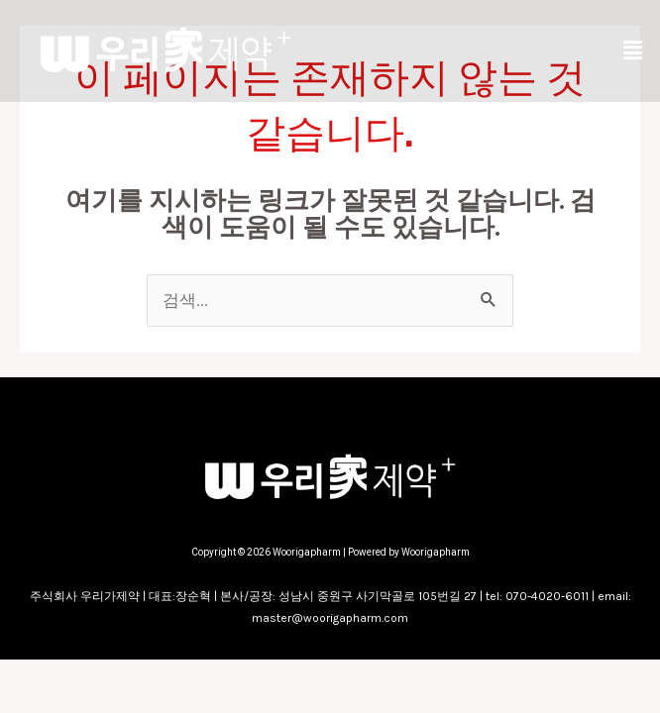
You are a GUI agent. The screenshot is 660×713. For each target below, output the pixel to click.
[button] (633, 50)
